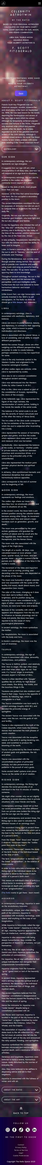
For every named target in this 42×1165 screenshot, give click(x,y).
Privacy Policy (20, 1147)
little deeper (18, 302)
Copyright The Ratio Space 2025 (21, 1161)
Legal (21, 1153)
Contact (21, 1145)
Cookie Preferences (21, 1156)
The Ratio (6, 893)
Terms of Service (21, 1150)
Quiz (21, 93)
